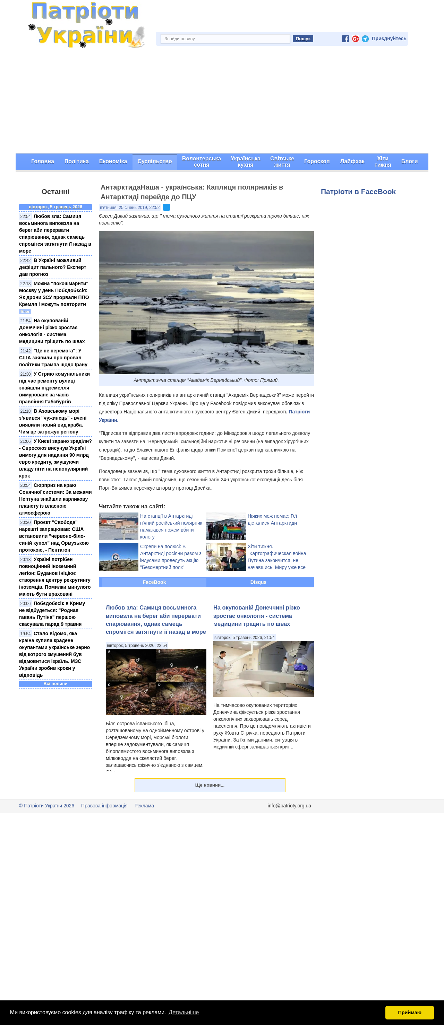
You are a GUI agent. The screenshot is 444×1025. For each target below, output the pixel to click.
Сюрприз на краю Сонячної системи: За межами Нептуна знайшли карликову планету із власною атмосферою (55, 499)
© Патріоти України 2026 (46, 805)
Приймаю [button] (409, 1012)
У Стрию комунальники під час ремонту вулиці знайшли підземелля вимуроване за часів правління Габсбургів (54, 387)
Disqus (258, 582)
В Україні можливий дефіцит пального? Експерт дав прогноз (52, 267)
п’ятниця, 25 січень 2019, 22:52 (130, 207)
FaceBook (154, 582)
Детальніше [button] (184, 1012)
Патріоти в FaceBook (358, 191)
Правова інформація (104, 805)
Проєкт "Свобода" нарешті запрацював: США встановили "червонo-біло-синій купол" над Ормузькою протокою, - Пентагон (54, 536)
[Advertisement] (222, 101)
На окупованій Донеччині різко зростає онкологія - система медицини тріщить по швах (256, 615)
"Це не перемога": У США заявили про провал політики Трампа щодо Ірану (53, 357)
